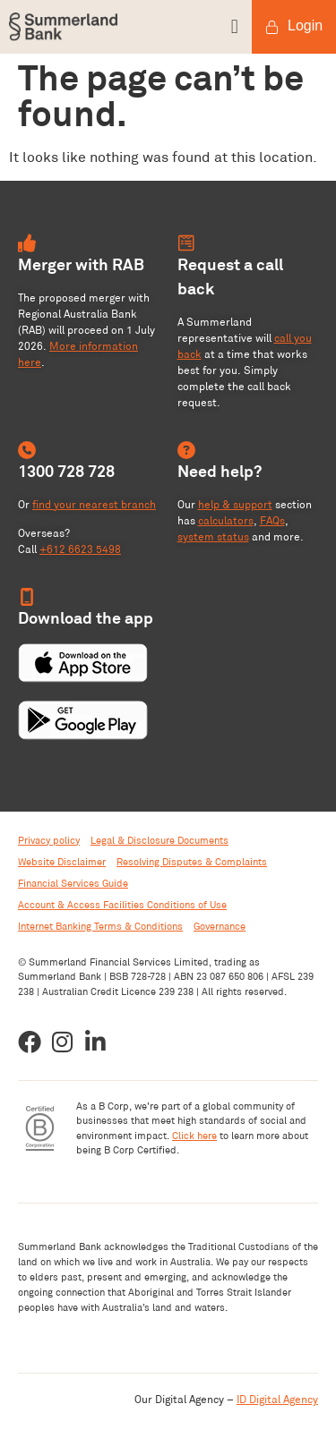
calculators (226, 520)
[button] (208, 27)
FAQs (272, 520)
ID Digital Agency (277, 1399)
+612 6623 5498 (80, 549)
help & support (235, 504)
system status (213, 536)
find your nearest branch (94, 504)
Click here (194, 1135)
